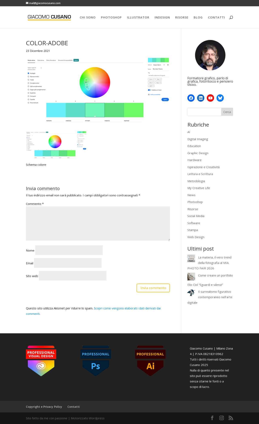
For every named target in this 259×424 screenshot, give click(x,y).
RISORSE (181, 17)
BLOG (198, 17)
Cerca (227, 112)
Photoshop (195, 202)
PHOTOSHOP (111, 17)
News (191, 195)
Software (193, 223)
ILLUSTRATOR (138, 17)
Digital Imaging (197, 139)
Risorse (192, 209)
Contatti (73, 407)
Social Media (195, 216)
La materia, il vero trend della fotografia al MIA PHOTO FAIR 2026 (209, 262)
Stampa (192, 230)
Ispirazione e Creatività (203, 167)
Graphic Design (197, 153)
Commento (35, 204)
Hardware (194, 160)
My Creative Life (198, 188)
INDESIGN (162, 17)
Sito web (32, 276)
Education (194, 146)
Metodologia (196, 181)
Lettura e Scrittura (200, 174)
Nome (30, 250)
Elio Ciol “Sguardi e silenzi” (205, 282)
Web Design (195, 237)
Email (29, 263)
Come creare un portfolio (208, 275)
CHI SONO (88, 17)
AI (188, 132)
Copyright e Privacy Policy (44, 407)
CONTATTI (216, 17)
